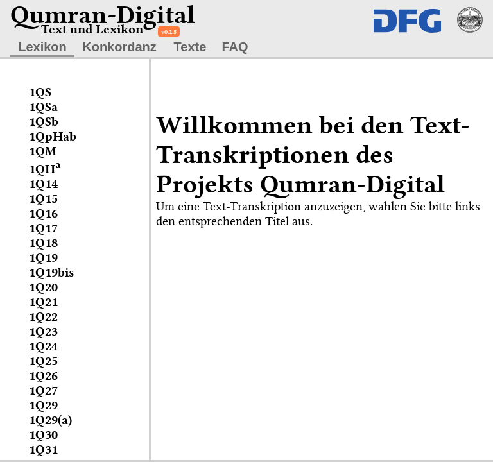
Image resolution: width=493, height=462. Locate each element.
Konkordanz (119, 47)
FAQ (234, 47)
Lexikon (42, 47)
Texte (190, 47)
